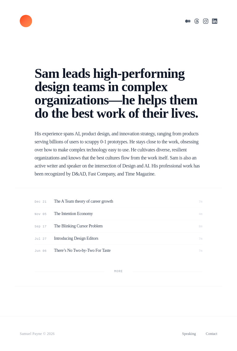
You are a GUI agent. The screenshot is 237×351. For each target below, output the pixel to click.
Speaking (189, 334)
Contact (211, 334)
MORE (118, 271)
